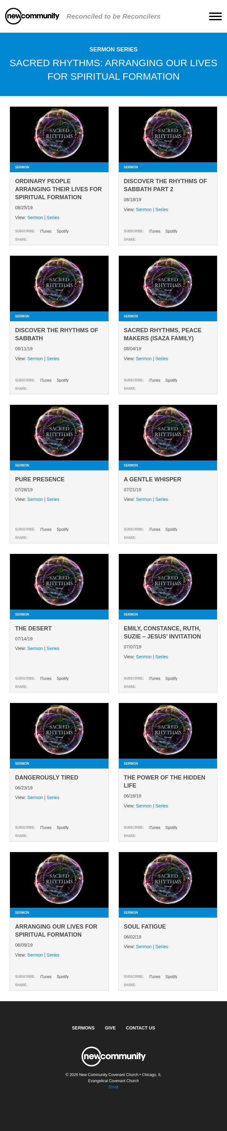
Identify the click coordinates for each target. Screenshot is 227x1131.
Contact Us (140, 1027)
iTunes (46, 231)
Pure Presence (40, 479)
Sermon (35, 217)
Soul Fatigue (145, 926)
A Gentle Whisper (152, 479)
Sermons (83, 1027)
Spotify (63, 231)
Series (53, 217)
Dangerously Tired (46, 777)
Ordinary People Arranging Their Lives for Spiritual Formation (58, 189)
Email (113, 1087)
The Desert (33, 628)
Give (110, 1027)
